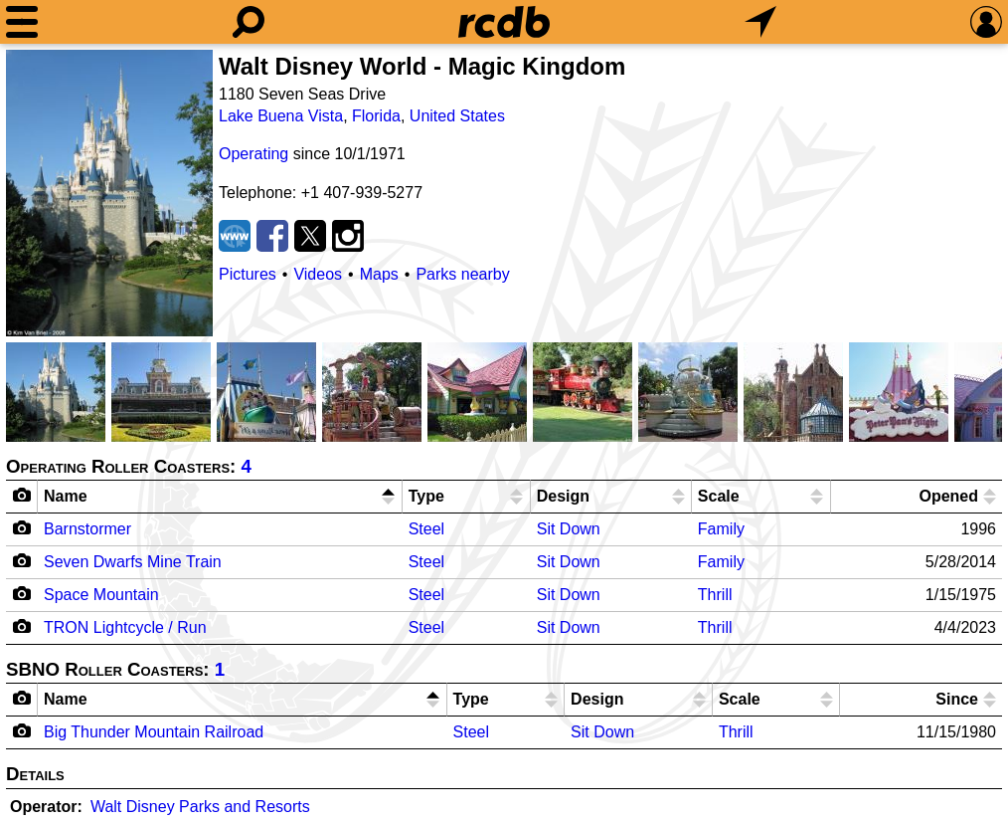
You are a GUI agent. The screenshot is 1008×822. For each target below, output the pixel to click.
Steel (426, 528)
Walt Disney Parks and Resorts (200, 806)
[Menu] (22, 22)
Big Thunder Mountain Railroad (153, 731)
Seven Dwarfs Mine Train (133, 561)
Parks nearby (462, 274)
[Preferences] (986, 22)
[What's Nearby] (760, 22)
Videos (317, 274)
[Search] (248, 22)
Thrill (715, 594)
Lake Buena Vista (281, 115)
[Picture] (109, 193)
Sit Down (568, 528)
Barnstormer (87, 528)
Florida (376, 115)
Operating (253, 153)
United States (457, 115)
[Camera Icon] (22, 527)
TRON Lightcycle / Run (125, 627)
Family (721, 528)
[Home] (504, 22)
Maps (379, 274)
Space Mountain (101, 594)
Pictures (247, 274)
